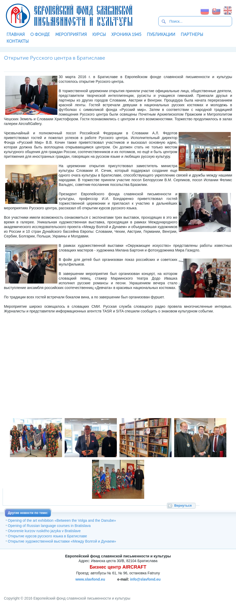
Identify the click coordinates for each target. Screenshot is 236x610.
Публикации (161, 34)
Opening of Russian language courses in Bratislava (49, 526)
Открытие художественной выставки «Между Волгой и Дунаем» (62, 541)
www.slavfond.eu (90, 579)
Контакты (18, 41)
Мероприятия (71, 34)
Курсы (99, 34)
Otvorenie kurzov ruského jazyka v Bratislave (44, 531)
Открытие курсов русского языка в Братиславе (47, 536)
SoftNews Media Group (149, 585)
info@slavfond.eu (145, 579)
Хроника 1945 (126, 34)
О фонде (40, 34)
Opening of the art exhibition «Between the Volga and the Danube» (62, 520)
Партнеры (192, 34)
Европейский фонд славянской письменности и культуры (69, 16)
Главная (16, 34)
